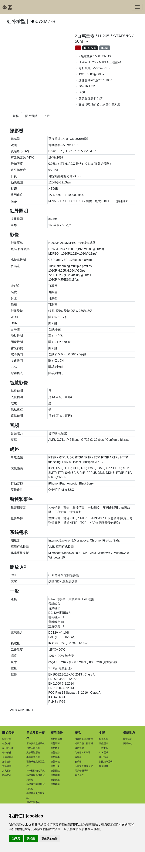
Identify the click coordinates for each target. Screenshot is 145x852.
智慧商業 (55, 779)
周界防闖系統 (33, 802)
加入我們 (6, 770)
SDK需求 (103, 752)
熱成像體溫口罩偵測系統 (35, 777)
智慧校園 (55, 775)
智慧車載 (55, 761)
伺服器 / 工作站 (82, 752)
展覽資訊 (127, 739)
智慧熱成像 (56, 739)
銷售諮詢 (6, 761)
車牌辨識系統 (33, 757)
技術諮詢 (6, 766)
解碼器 (78, 761)
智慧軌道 (55, 748)
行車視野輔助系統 (35, 770)
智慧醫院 (55, 770)
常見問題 (103, 766)
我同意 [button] (16, 838)
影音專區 (103, 739)
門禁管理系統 (33, 748)
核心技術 (6, 743)
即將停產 (79, 775)
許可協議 (103, 757)
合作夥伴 (6, 752)
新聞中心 (127, 743)
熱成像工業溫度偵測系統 (35, 786)
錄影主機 (79, 748)
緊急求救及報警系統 (35, 763)
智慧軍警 (55, 743)
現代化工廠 (8, 748)
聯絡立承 (6, 775)
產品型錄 (103, 743)
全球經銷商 (8, 757)
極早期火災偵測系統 (35, 795)
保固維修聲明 (106, 761)
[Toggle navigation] (137, 7)
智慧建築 (55, 784)
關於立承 (6, 739)
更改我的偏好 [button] (49, 838)
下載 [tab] (47, 116)
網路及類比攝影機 (84, 743)
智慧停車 (55, 757)
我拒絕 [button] (31, 838)
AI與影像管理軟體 (84, 739)
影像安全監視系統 (35, 743)
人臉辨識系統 (33, 752)
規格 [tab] (16, 116)
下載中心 (103, 748)
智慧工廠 (55, 766)
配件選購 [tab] (31, 116)
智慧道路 (55, 752)
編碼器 (78, 757)
